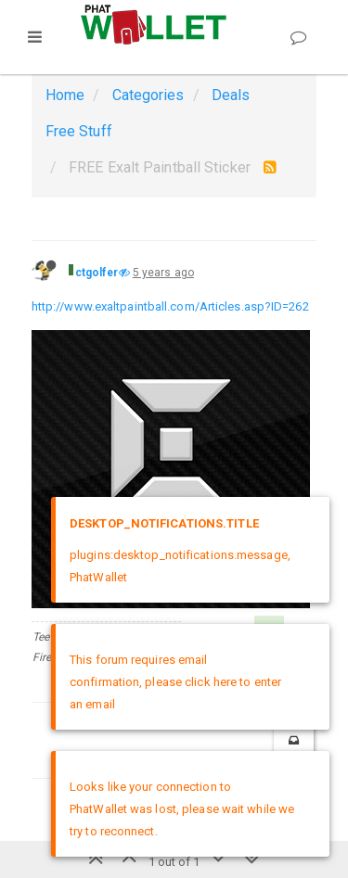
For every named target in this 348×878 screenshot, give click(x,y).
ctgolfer (97, 272)
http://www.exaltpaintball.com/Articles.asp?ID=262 (170, 306)
